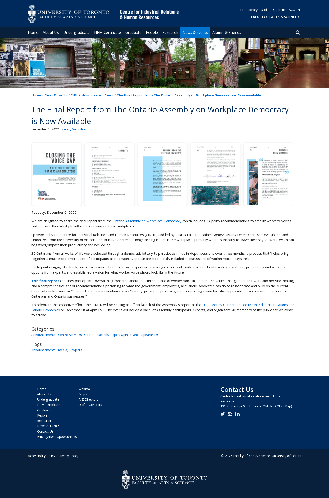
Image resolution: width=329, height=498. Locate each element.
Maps (83, 394)
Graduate (133, 32)
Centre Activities (70, 334)
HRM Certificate (107, 32)
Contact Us (45, 431)
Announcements (43, 334)
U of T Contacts (90, 405)
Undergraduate (76, 32)
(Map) (287, 406)
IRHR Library (248, 10)
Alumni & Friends (226, 32)
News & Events (195, 32)
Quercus (279, 10)
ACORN (294, 10)
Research (170, 32)
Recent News (103, 95)
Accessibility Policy (41, 456)
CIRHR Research (96, 334)
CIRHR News (80, 95)
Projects (76, 350)
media (62, 350)
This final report (45, 280)
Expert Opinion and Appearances (135, 334)
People (152, 32)
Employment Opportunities (57, 436)
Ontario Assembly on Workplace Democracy (147, 221)
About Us (51, 32)
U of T (265, 10)
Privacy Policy (68, 456)
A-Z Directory (88, 399)
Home (33, 32)
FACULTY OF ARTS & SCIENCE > (275, 17)
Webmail (85, 389)
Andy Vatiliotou (75, 129)
